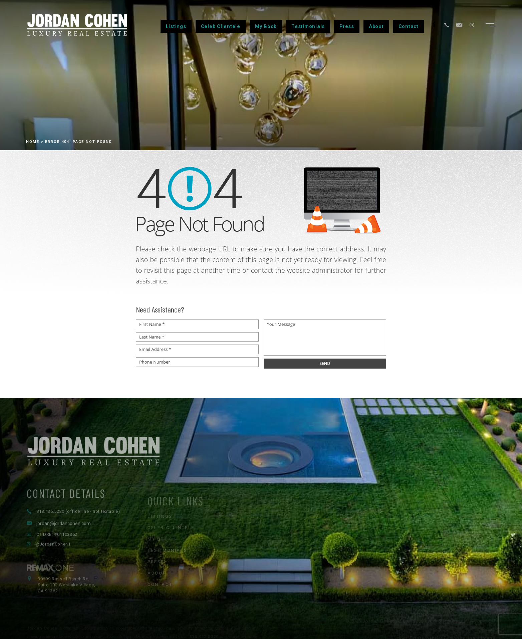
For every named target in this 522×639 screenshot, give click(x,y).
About (376, 26)
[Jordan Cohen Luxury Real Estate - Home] (261, 469)
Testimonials (308, 26)
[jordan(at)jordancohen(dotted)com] (459, 25)
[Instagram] (472, 25)
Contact (409, 26)
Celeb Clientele (220, 26)
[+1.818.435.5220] (446, 25)
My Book (266, 26)
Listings (176, 26)
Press (346, 26)
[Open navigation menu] (490, 25)
